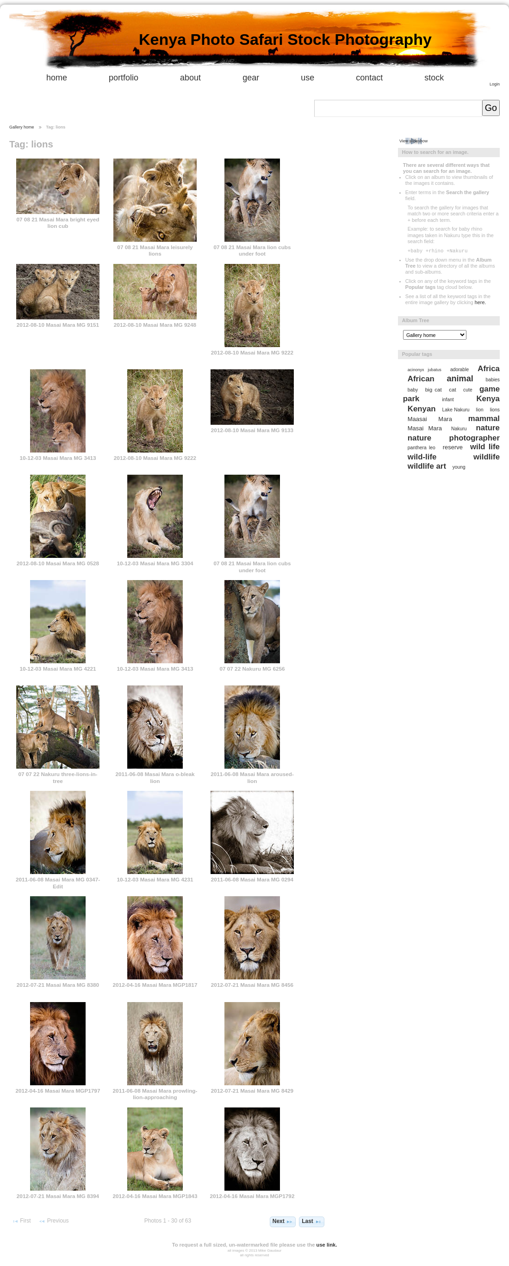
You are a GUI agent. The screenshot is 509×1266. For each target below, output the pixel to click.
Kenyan (422, 408)
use (307, 77)
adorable (459, 369)
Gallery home (21, 127)
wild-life (422, 457)
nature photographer (454, 438)
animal (460, 378)
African (421, 378)
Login (495, 84)
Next (283, 1221)
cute (467, 389)
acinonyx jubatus (424, 369)
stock (434, 77)
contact (369, 77)
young (459, 467)
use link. (327, 1245)
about (190, 77)
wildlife (486, 457)
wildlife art (427, 466)
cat (452, 389)
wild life (485, 446)
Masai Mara (425, 428)
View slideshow (413, 141)
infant (447, 399)
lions (495, 409)
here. (480, 302)
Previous (53, 1221)
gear (250, 77)
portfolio (123, 77)
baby (413, 389)
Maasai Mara (430, 419)
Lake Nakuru (456, 409)
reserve (453, 447)
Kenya (488, 398)
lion (480, 409)
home (56, 77)
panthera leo (421, 447)
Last (312, 1221)
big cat (433, 389)
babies (492, 379)
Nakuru (458, 428)
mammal (484, 418)
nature (488, 427)
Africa (489, 368)
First (21, 1221)
